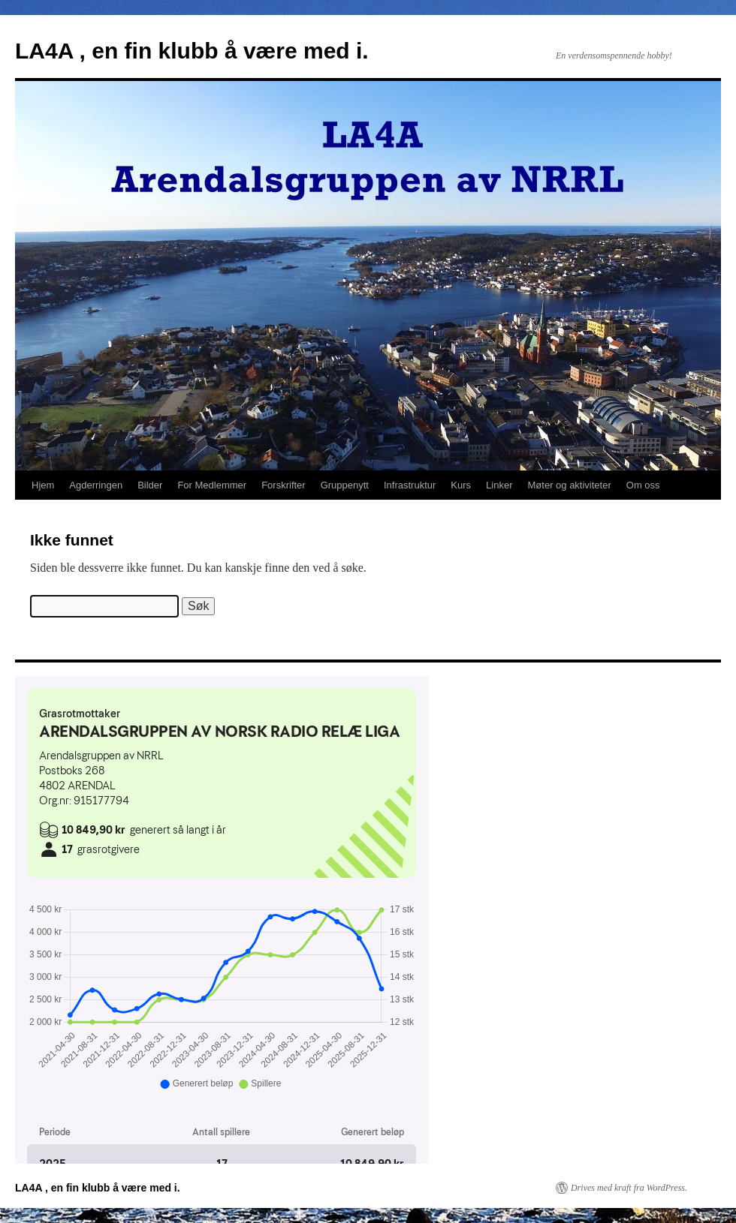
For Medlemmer (211, 485)
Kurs (461, 485)
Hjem (43, 485)
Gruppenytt (345, 485)
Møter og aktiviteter (569, 485)
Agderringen (95, 485)
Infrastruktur (410, 485)
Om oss (643, 485)
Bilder (149, 485)
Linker (499, 485)
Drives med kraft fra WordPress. (629, 1187)
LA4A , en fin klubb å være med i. (192, 50)
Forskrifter (283, 485)
